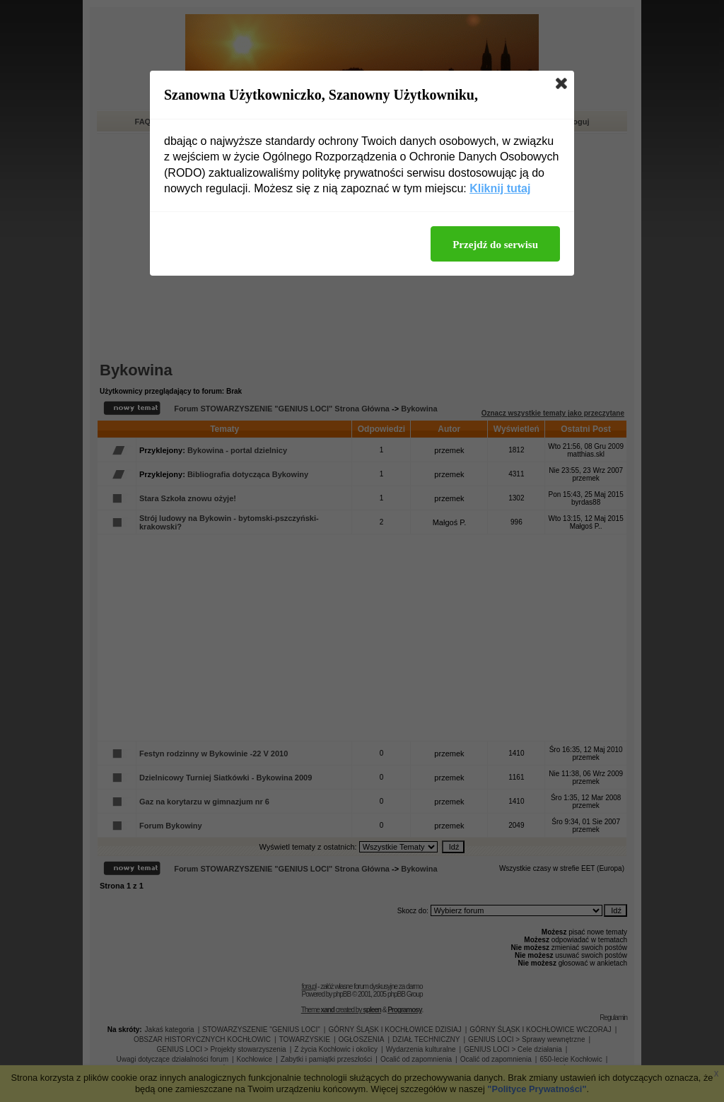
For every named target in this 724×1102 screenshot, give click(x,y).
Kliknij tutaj (499, 188)
